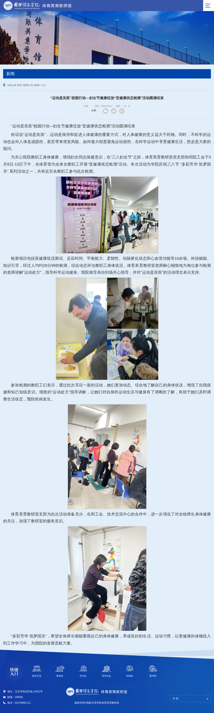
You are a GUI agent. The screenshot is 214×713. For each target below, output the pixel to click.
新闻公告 (28, 85)
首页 (19, 85)
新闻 (36, 85)
